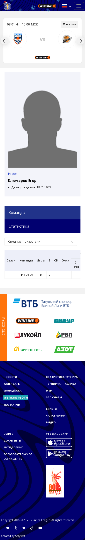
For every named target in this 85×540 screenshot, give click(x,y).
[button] (66, 5)
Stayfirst (20, 535)
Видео (51, 422)
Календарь (11, 383)
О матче (69, 24)
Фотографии (55, 415)
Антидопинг (13, 447)
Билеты (51, 408)
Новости (10, 377)
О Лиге (8, 433)
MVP (49, 390)
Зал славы (54, 397)
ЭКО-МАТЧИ (11, 404)
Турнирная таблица (61, 383)
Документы (12, 440)
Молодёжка (12, 390)
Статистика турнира (62, 377)
